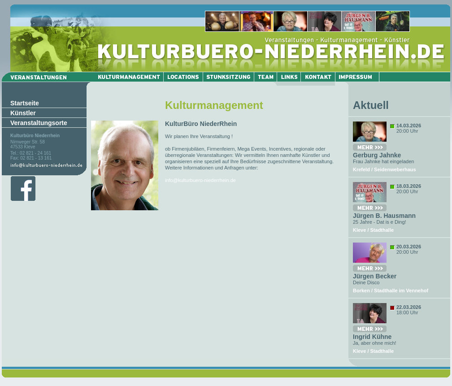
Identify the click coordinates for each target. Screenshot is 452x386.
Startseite (24, 103)
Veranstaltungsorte (38, 122)
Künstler (23, 113)
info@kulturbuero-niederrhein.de (200, 180)
